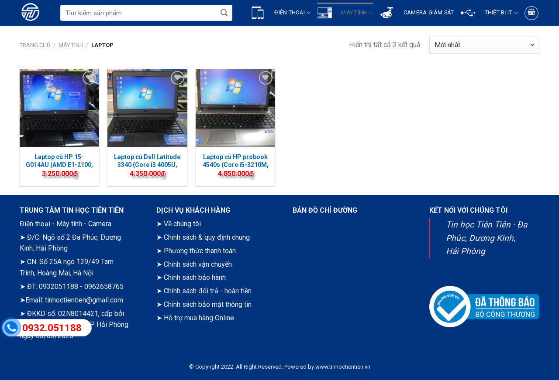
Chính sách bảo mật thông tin (208, 304)
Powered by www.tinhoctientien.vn (327, 366)
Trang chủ (35, 45)
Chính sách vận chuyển (198, 264)
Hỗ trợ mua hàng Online (199, 318)
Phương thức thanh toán (200, 251)
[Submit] (224, 13)
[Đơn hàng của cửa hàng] (484, 45)
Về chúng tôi (182, 224)
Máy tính (71, 45)
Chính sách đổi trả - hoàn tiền (208, 291)
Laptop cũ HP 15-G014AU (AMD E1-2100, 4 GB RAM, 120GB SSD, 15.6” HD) (59, 168)
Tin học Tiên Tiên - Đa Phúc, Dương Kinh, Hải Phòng (486, 238)
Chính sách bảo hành (195, 277)
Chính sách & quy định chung (207, 237)
